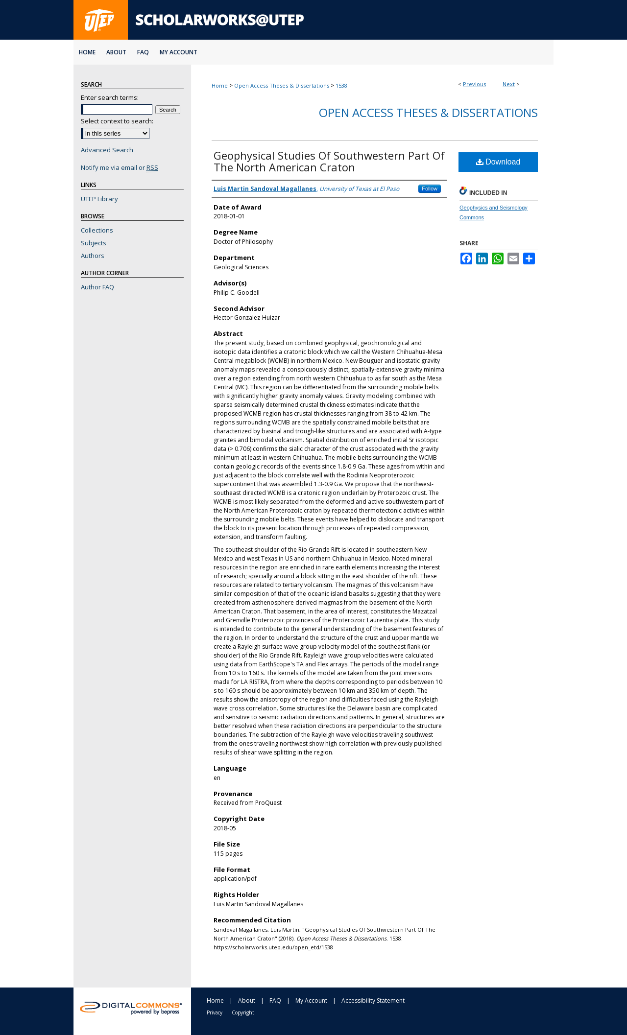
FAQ (275, 1000)
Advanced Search (107, 149)
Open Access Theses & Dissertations (281, 85)
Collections (97, 230)
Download (498, 162)
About (246, 1000)
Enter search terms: (110, 97)
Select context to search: (117, 121)
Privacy (214, 1012)
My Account (311, 1000)
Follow (429, 188)
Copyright (243, 1012)
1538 (341, 85)
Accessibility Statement (373, 1000)
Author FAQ (97, 286)
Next (509, 84)
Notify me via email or (119, 167)
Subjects (93, 242)
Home (220, 85)
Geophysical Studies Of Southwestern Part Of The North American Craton (329, 161)
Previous (474, 84)
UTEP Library (99, 198)
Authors (92, 255)
